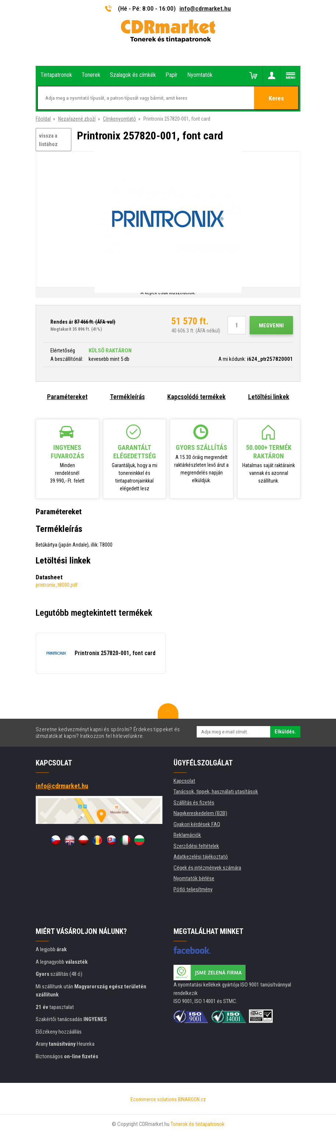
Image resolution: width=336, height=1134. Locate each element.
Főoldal (43, 119)
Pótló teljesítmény (193, 889)
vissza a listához (48, 139)
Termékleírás (127, 397)
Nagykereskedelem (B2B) (200, 813)
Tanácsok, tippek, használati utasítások (216, 791)
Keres (276, 98)
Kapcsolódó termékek (196, 397)
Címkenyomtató (119, 119)
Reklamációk (187, 835)
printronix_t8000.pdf (57, 585)
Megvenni (271, 325)
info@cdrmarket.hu (205, 8)
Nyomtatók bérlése (194, 878)
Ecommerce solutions (154, 1099)
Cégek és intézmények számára (207, 867)
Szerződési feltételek (196, 846)
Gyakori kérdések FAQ (197, 824)
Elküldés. (285, 731)
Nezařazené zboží (77, 119)
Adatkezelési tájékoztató (201, 856)
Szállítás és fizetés (194, 802)
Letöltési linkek (268, 397)
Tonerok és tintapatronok (198, 1124)
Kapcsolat (184, 781)
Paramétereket (67, 397)
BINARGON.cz (192, 1099)
